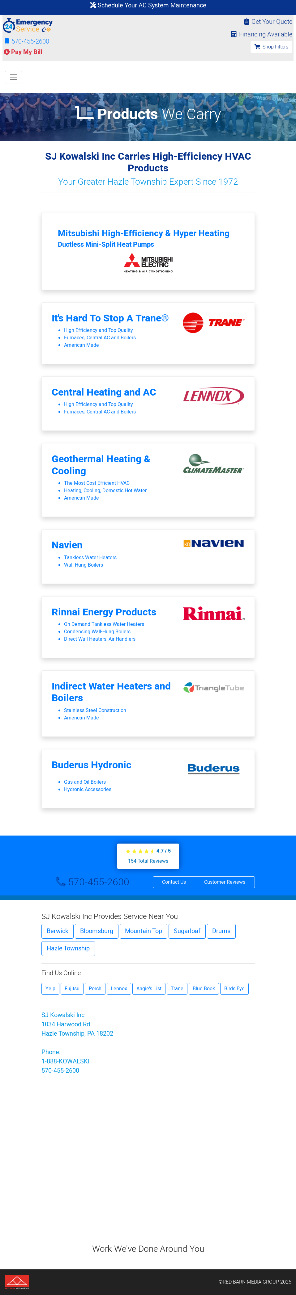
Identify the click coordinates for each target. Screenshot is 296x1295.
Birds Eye (234, 988)
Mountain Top (143, 931)
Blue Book (204, 988)
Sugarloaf (187, 931)
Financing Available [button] (260, 34)
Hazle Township (68, 948)
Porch (95, 988)
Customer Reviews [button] (224, 882)
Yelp (50, 988)
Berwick (57, 931)
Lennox (119, 988)
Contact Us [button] (174, 882)
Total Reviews (148, 861)
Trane (177, 988)
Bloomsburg (96, 931)
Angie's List (148, 988)
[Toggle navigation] (13, 77)
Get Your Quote (268, 21)
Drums (221, 931)
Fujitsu (72, 988)
